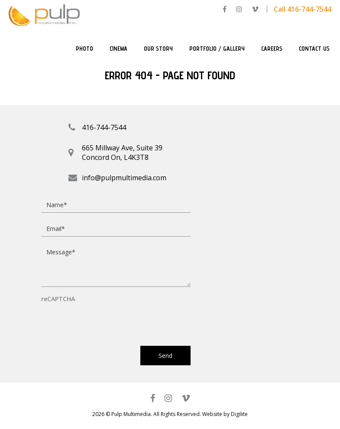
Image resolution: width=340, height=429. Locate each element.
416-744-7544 (104, 127)
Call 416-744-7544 (302, 9)
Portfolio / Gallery (217, 48)
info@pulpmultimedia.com (124, 177)
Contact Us (314, 48)
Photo (84, 48)
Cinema (118, 48)
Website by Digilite (225, 414)
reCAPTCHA (58, 299)
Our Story (158, 48)
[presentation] (107, 320)
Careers (271, 48)
